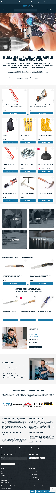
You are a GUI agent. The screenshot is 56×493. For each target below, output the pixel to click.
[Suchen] (36, 10)
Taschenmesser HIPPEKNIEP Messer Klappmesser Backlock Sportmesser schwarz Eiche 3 (41, 276)
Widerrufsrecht (4, 480)
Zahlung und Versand (5, 482)
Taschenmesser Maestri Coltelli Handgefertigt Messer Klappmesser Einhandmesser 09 (13, 276)
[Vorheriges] (2, 101)
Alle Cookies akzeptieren (49, 491)
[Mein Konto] (47, 10)
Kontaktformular (35, 347)
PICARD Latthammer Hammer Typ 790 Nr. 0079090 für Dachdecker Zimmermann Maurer (45, 192)
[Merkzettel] (45, 10)
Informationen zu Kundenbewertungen (9, 478)
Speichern (8, 463)
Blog (2, 473)
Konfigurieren (39, 491)
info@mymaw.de (33, 336)
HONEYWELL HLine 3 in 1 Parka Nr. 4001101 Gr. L (10, 134)
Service (2, 469)
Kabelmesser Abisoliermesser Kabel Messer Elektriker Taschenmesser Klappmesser (45, 312)
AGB (1, 471)
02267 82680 (33, 334)
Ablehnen (32, 491)
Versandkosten (22, 485)
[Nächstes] (53, 101)
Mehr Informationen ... (7, 491)
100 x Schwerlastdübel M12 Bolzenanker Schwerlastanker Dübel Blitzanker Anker (27, 163)
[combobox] (24, 10)
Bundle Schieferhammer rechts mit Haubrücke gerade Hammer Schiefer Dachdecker (27, 192)
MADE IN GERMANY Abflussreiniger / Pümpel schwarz (45, 163)
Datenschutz (3, 475)
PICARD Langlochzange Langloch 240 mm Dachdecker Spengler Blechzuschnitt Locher (10, 192)
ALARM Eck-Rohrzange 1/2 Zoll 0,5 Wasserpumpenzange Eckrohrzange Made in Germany (12, 105)
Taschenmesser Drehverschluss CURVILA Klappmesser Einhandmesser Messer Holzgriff (27, 312)
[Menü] (3, 10)
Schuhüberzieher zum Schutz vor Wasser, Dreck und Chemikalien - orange (45, 134)
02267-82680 (33, 474)
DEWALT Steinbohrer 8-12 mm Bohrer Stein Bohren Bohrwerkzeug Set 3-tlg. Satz (27, 134)
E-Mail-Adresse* (3, 457)
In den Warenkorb (14, 113)
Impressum (3, 477)
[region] (28, 100)
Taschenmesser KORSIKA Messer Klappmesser (10, 312)
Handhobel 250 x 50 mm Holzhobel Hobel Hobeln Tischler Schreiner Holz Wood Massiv (40, 105)
